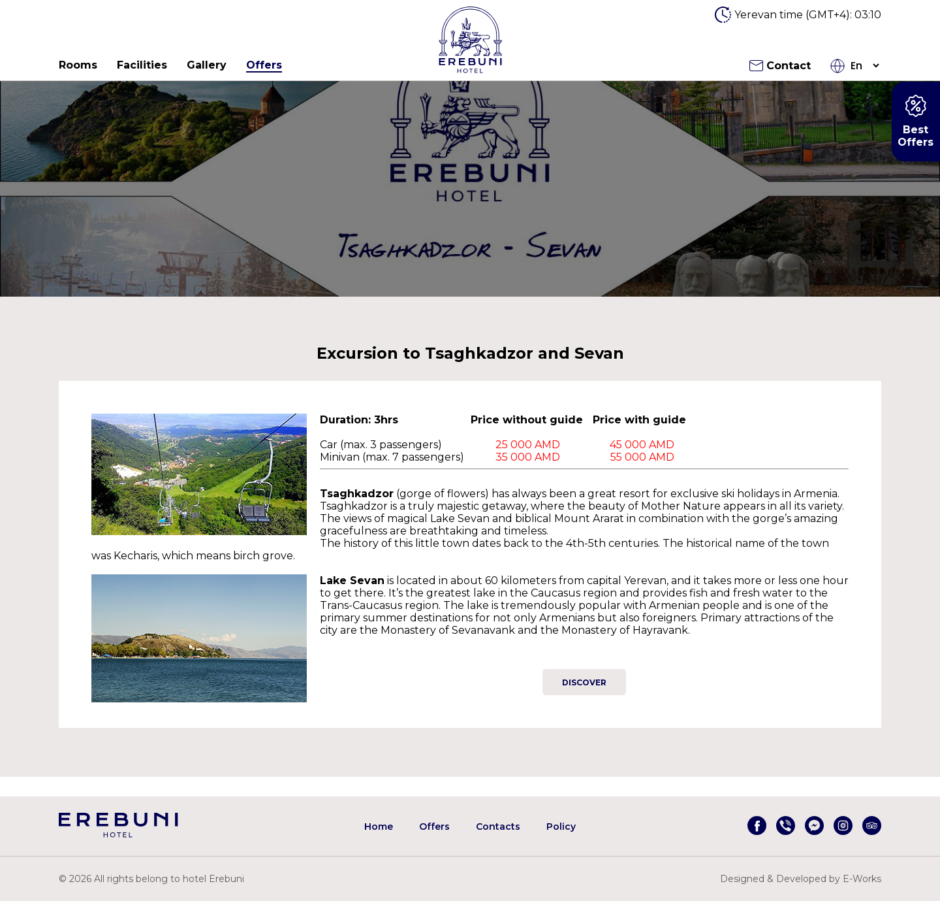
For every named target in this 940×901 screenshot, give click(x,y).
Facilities (142, 65)
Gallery (207, 65)
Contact (780, 65)
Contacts (498, 826)
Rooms (78, 65)
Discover (584, 682)
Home (378, 826)
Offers (264, 65)
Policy (561, 826)
